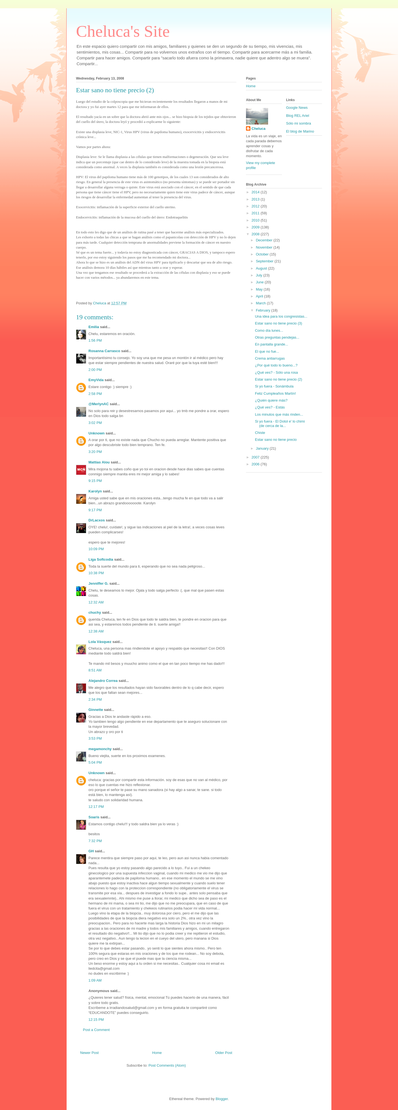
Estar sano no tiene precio (276, 439)
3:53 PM (95, 738)
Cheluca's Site (123, 31)
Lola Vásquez (99, 642)
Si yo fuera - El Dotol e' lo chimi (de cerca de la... (280, 423)
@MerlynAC (98, 404)
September (265, 261)
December (265, 240)
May (260, 289)
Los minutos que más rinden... (279, 414)
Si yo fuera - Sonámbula (274, 386)
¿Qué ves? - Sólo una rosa (276, 372)
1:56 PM (95, 340)
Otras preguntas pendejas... (277, 337)
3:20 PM (95, 452)
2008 (256, 234)
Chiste (260, 433)
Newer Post (89, 1053)
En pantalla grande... (271, 344)
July (259, 275)
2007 (256, 457)
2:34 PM (95, 699)
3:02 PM (95, 423)
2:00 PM (95, 370)
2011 (256, 213)
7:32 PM (95, 841)
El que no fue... (267, 351)
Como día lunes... (269, 330)
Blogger (222, 1099)
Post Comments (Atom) (167, 1065)
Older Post (223, 1053)
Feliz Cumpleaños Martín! (275, 393)
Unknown (96, 433)
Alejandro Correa (102, 681)
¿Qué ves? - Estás (270, 407)
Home (157, 1053)
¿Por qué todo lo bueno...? (276, 365)
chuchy (94, 612)
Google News (297, 108)
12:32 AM (96, 602)
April (260, 296)
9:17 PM (95, 510)
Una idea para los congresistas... (281, 316)
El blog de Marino (300, 131)
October (263, 254)
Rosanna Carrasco (104, 351)
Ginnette (95, 710)
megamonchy (100, 749)
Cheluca (259, 128)
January (263, 448)
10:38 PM (96, 573)
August (262, 268)
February (263, 310)
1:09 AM (95, 980)
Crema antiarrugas (270, 358)
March (261, 303)
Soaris (94, 817)
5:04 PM (95, 762)
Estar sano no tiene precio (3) (278, 323)
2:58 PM (95, 394)
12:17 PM (96, 807)
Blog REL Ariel (297, 116)
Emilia (93, 327)
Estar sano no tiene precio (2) (278, 379)
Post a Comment (96, 1030)
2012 (256, 206)
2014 (256, 192)
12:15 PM (96, 1019)
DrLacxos (96, 520)
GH (91, 851)
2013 (256, 199)
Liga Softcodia (100, 559)
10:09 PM (96, 549)
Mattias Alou (99, 462)
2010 (256, 220)
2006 (256, 464)
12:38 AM (96, 631)
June (260, 282)
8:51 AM (95, 670)
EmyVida (96, 380)
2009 (256, 227)
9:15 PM (95, 481)
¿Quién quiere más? (271, 400)
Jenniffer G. (98, 583)
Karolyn (95, 491)
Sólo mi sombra (298, 123)
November (265, 247)
